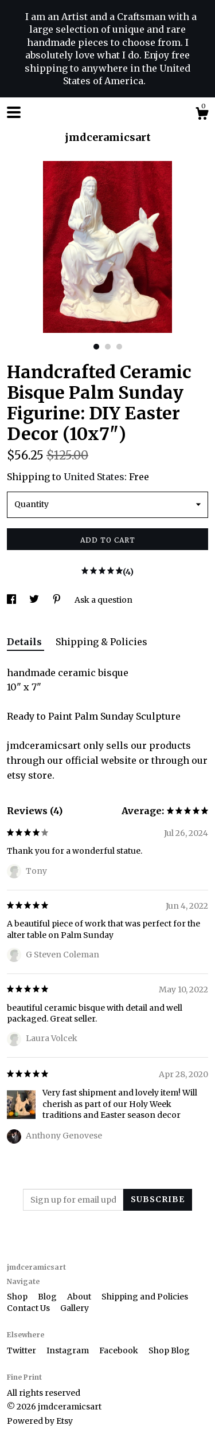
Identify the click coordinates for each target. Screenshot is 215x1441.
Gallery (74, 1308)
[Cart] (202, 115)
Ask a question (103, 600)
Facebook (119, 1350)
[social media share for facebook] (12, 600)
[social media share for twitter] (35, 600)
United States (94, 476)
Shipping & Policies (101, 641)
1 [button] (96, 347)
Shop (18, 1296)
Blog (48, 1296)
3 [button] (119, 347)
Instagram (68, 1350)
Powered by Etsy (40, 1421)
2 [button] (108, 347)
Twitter (22, 1350)
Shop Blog (169, 1350)
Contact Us (29, 1308)
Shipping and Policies (144, 1296)
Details (25, 641)
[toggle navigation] (14, 112)
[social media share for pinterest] (57, 600)
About (80, 1296)
